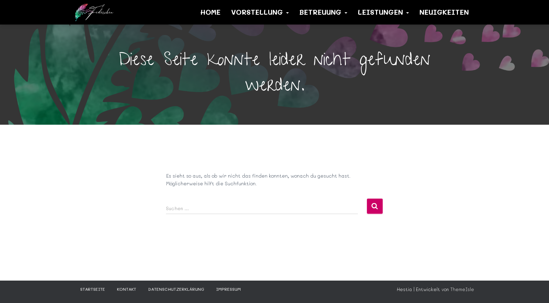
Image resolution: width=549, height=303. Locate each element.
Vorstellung (260, 11)
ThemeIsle (462, 289)
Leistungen (383, 11)
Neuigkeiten (444, 11)
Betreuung (323, 11)
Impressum (228, 289)
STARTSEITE (92, 289)
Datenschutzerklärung (176, 289)
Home (210, 11)
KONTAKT (126, 289)
